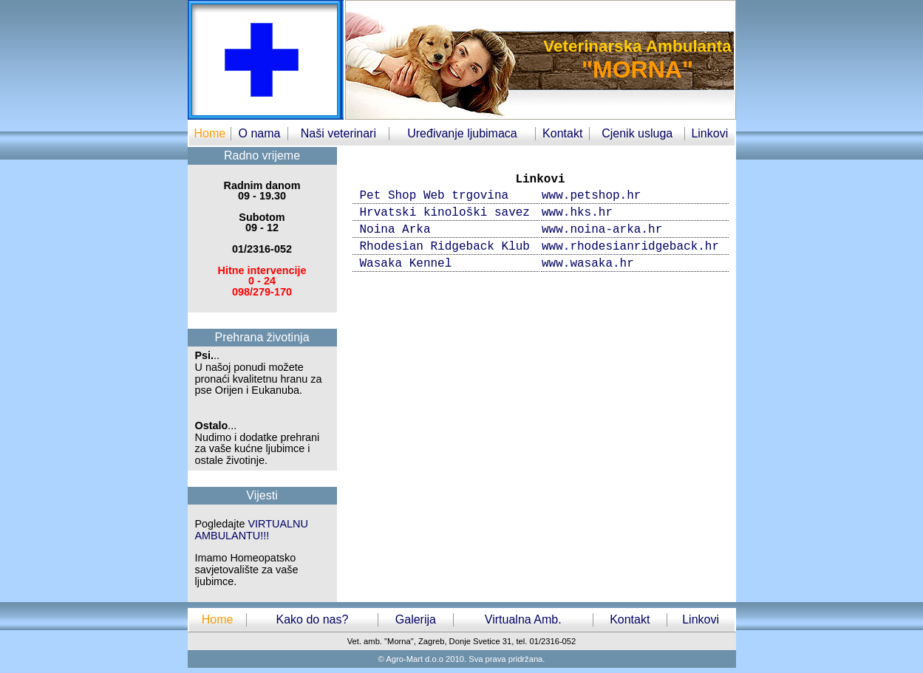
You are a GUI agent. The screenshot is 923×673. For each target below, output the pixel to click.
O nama (260, 133)
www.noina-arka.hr (602, 229)
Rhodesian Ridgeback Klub (445, 246)
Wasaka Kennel (406, 263)
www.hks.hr (577, 212)
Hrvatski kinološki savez (445, 212)
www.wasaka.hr (588, 263)
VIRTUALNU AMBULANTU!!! (251, 530)
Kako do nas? (312, 619)
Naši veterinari (338, 133)
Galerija (415, 619)
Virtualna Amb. (523, 619)
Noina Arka (395, 229)
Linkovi (709, 133)
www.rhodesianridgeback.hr (630, 246)
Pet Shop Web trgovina (434, 195)
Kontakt (562, 133)
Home (209, 133)
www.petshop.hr (591, 195)
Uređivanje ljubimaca (462, 133)
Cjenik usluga (637, 133)
